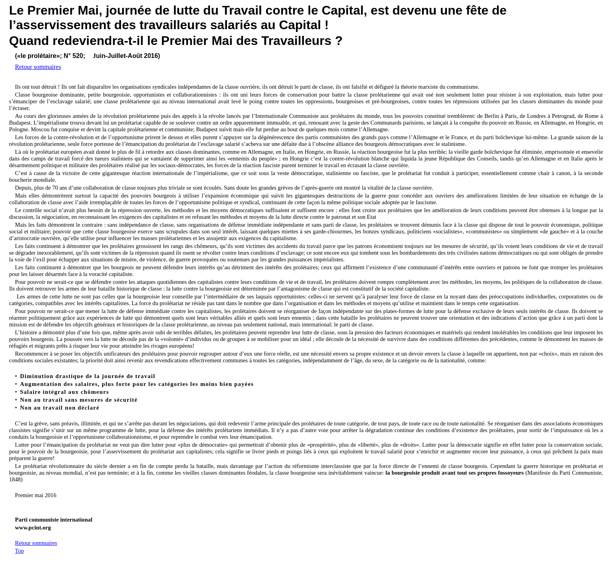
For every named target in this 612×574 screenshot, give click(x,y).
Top (19, 551)
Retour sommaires (38, 66)
